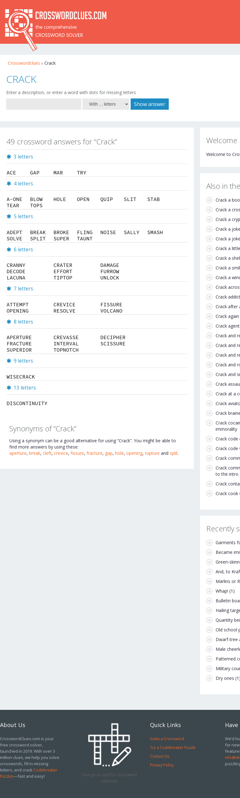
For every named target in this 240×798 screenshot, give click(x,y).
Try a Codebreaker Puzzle (173, 747)
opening (134, 453)
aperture (18, 453)
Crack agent (228, 326)
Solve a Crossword (167, 738)
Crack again (227, 316)
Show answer (149, 104)
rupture (152, 453)
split (174, 453)
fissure (77, 453)
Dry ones (225, 678)
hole (119, 453)
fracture (94, 453)
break (34, 453)
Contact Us (159, 756)
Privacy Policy (162, 764)
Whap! (222, 591)
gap (108, 453)
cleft (47, 453)
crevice (61, 453)
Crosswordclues (24, 63)
